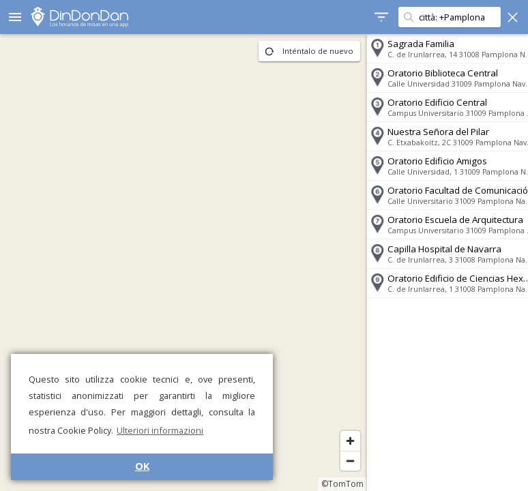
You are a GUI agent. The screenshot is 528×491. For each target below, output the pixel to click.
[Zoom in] (341, 441)
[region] (178, 262)
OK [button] (142, 466)
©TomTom (333, 484)
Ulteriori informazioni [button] (160, 430)
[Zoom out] (341, 461)
